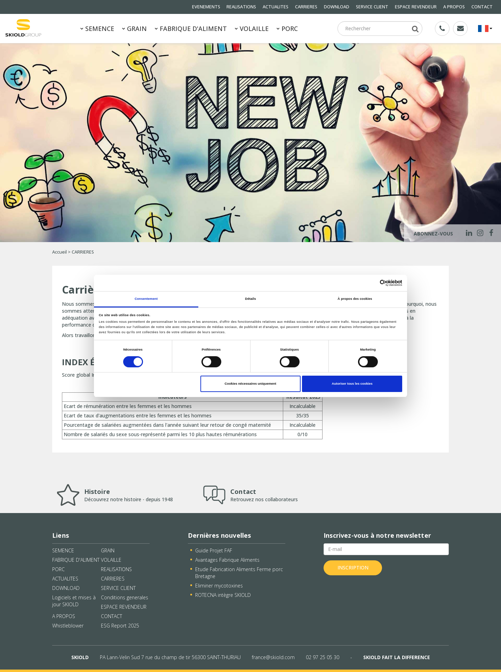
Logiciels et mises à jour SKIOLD (74, 601)
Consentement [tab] (146, 299)
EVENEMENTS (206, 7)
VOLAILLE (252, 28)
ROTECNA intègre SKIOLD (223, 595)
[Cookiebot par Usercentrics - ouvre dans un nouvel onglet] (371, 283)
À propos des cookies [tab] (354, 299)
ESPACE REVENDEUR (416, 7)
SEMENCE (97, 28)
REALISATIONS (241, 7)
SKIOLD (80, 657)
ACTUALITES (275, 7)
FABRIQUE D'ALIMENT (191, 28)
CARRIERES (306, 7)
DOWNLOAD (336, 7)
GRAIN (134, 28)
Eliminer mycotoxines (219, 585)
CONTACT (482, 7)
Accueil (59, 252)
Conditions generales (124, 597)
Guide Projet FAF (213, 550)
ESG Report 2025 (120, 625)
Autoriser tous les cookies (352, 383)
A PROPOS (454, 7)
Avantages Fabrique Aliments (227, 560)
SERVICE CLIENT (372, 7)
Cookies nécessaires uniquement (250, 383)
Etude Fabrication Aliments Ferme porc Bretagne (239, 572)
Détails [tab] (250, 299)
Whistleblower (68, 625)
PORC (287, 28)
